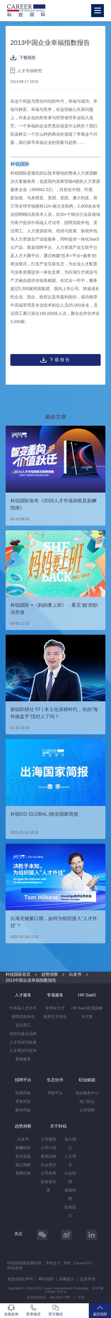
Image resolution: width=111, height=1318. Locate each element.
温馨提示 (66, 1279)
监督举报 (87, 1279)
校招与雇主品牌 (22, 1033)
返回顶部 (100, 1310)
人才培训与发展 (22, 1042)
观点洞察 (23, 1165)
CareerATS (82, 1263)
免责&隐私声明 (20, 1279)
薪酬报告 (23, 1148)
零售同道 (23, 1101)
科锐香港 (14, 1268)
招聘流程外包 (23, 1016)
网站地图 (46, 1279)
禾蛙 (67, 1263)
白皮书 (75, 974)
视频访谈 (23, 1173)
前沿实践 (23, 1156)
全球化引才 (55, 1008)
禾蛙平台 (55, 1093)
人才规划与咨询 (22, 1050)
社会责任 (48, 1165)
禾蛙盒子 (53, 1263)
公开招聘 (87, 1110)
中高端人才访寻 (22, 1008)
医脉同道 (23, 1093)
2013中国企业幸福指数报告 (31, 980)
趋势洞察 (49, 974)
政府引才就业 (55, 1016)
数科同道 (23, 1110)
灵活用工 (23, 1025)
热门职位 (87, 1101)
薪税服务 (23, 1059)
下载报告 (23, 57)
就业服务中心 (87, 1093)
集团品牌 (48, 1156)
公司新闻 (48, 1173)
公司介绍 (48, 1148)
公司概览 (48, 1139)
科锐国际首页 (18, 974)
